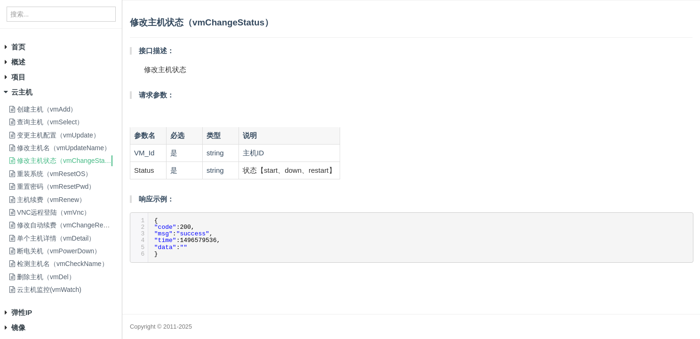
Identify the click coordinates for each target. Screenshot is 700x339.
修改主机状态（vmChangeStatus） (64, 160)
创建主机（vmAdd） (43, 109)
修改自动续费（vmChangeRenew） (65, 225)
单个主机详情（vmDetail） (52, 238)
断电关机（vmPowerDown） (55, 251)
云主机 (21, 92)
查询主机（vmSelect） (46, 122)
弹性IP (21, 312)
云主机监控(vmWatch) (45, 289)
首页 (18, 47)
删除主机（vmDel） (42, 277)
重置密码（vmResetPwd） (52, 186)
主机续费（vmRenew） (47, 199)
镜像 (18, 327)
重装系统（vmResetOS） (50, 174)
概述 (18, 62)
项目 (18, 77)
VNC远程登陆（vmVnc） (49, 212)
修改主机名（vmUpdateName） (60, 148)
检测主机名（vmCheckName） (58, 263)
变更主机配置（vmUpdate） (54, 135)
